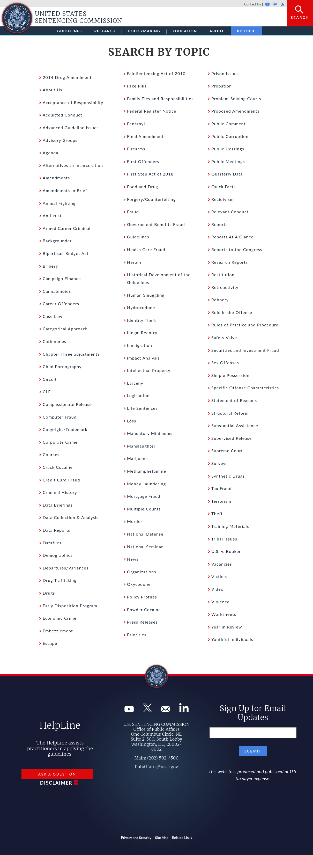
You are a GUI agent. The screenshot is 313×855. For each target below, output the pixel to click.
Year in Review (226, 626)
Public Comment (228, 123)
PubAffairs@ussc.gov (156, 766)
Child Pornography (62, 366)
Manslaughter (141, 445)
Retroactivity (225, 287)
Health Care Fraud (146, 249)
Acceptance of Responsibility (73, 102)
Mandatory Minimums (150, 433)
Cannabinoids (57, 291)
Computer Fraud (60, 416)
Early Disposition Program (70, 605)
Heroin (134, 262)
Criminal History (60, 492)
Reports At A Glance (232, 236)
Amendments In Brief (65, 190)
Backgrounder (57, 240)
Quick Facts (223, 186)
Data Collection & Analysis (71, 517)
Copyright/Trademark (65, 429)
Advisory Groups (60, 140)
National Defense (145, 533)
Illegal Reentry (142, 332)
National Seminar (145, 546)
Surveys (219, 463)
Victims (219, 576)
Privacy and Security (136, 838)
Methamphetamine (146, 471)
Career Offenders (61, 303)
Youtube (267, 4)
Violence (220, 601)
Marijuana (137, 458)
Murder (135, 521)
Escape (50, 643)
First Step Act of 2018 (150, 173)
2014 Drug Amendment (67, 77)
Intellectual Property (148, 370)
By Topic (246, 31)
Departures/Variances (65, 567)
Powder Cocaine (144, 609)
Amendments (56, 177)
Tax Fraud (221, 488)
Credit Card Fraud (61, 479)
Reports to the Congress (236, 249)
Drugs (49, 592)
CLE (47, 391)
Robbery (220, 299)
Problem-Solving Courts (236, 98)
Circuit (50, 379)
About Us (52, 89)
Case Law (52, 316)
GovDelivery (275, 4)
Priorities (136, 634)
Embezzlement (58, 630)
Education (185, 31)
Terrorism (221, 501)
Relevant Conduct (230, 211)
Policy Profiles (142, 596)
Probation (221, 85)
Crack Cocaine (58, 467)
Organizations (141, 571)
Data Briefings (58, 504)
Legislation (138, 395)
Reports (219, 224)
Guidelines (69, 31)
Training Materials (230, 526)
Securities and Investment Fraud (245, 350)
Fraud (133, 211)
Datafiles (52, 542)
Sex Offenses (225, 362)
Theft (217, 513)
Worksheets (223, 614)
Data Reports (56, 530)
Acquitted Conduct (62, 114)
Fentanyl (136, 123)
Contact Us (252, 4)
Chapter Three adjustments (71, 354)
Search (300, 17)
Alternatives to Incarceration (73, 165)
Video (217, 589)
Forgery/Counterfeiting (151, 199)
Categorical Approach (65, 328)
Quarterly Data (227, 173)
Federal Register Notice (151, 110)
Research (105, 31)
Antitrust (52, 215)
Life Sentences (142, 408)
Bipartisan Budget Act (65, 253)
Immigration (139, 345)
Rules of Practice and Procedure (244, 324)
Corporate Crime (60, 442)
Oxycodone (139, 584)
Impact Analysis (143, 357)
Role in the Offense (231, 312)
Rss (282, 4)
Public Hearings (227, 148)
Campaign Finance (62, 278)
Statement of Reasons (234, 400)
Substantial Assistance (234, 425)
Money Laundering (146, 483)
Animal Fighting (59, 203)
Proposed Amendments (235, 110)
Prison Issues (225, 73)
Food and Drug (142, 186)
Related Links (182, 838)
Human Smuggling (146, 295)
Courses (51, 454)
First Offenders (143, 161)
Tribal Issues (224, 538)
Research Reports (229, 262)
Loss (131, 420)
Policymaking (144, 31)
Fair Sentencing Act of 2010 (156, 73)
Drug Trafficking (60, 580)
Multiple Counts (144, 508)
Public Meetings (228, 161)
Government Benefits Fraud (156, 224)
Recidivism (222, 199)
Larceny (135, 383)
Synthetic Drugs (228, 475)
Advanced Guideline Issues (71, 127)
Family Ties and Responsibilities (160, 98)
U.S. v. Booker (226, 551)
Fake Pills (137, 85)
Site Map (161, 838)
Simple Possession (230, 375)
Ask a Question (57, 774)
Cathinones (54, 341)
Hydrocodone (141, 307)
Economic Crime (60, 618)
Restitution (223, 274)
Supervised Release (231, 438)
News (133, 559)
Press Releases (142, 621)
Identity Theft (141, 320)
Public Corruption (230, 136)
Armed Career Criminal (67, 228)
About (217, 31)
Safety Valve (224, 337)
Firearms (136, 148)
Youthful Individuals (232, 639)
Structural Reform (230, 413)
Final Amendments (146, 136)
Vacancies (221, 563)
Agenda (50, 152)
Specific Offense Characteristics (245, 387)
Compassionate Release (67, 404)
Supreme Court (227, 450)
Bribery (50, 266)
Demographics (57, 555)
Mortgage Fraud (143, 496)
